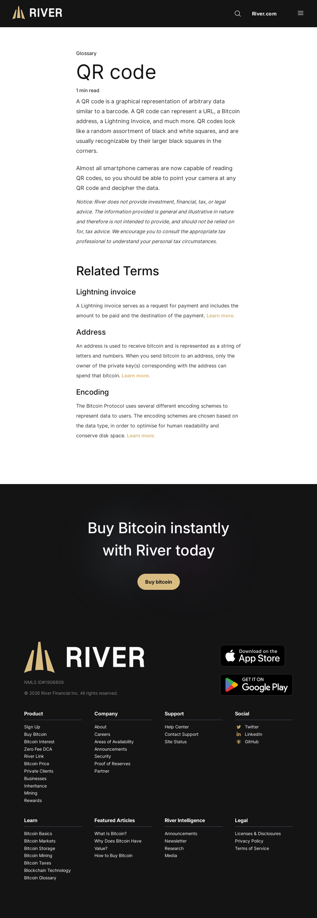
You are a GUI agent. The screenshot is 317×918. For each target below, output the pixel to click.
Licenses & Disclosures (258, 833)
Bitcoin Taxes (37, 862)
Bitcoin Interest (39, 741)
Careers (102, 734)
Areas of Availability (114, 741)
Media (171, 855)
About (100, 726)
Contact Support (181, 734)
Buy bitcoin (158, 582)
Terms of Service (252, 848)
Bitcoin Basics (38, 833)
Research (174, 848)
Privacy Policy (249, 840)
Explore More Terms (110, 454)
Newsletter (176, 840)
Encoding (92, 392)
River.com (264, 14)
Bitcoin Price (36, 763)
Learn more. (220, 315)
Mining (30, 793)
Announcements (110, 749)
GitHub (247, 741)
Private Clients (38, 771)
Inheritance (35, 785)
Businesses (35, 778)
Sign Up (32, 726)
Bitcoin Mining (38, 855)
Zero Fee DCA (38, 749)
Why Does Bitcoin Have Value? (117, 844)
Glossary (86, 53)
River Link (34, 756)
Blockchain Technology (47, 870)
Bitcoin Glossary (40, 877)
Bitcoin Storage (39, 848)
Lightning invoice (106, 291)
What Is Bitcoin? (110, 833)
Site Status (176, 741)
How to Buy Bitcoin (113, 855)
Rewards (33, 800)
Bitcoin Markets (39, 840)
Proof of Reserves (112, 763)
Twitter (247, 727)
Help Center (177, 726)
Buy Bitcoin (35, 734)
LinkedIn (248, 734)
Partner (101, 771)
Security (102, 756)
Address (91, 332)
